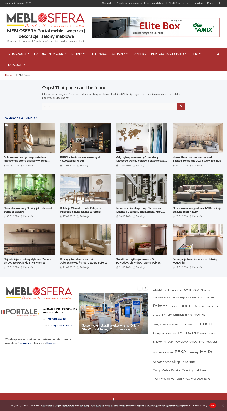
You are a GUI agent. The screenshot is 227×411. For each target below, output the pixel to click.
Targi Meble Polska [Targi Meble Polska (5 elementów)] (166, 370)
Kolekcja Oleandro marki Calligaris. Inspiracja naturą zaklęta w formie (80, 210)
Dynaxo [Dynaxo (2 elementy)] (156, 315)
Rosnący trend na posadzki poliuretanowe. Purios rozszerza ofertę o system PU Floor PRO (84, 263)
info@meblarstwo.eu (62, 325)
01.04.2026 (12, 165)
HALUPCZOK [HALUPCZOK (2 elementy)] (186, 325)
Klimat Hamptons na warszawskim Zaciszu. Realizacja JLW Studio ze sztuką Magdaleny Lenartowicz (197, 161)
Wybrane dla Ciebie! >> (21, 118)
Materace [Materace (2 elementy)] (211, 334)
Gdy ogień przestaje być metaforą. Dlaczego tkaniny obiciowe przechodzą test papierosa (140, 161)
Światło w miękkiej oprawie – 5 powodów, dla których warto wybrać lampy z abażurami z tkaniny (138, 263)
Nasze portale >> (155, 3)
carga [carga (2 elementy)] (182, 298)
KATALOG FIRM (17, 64)
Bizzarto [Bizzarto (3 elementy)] (205, 290)
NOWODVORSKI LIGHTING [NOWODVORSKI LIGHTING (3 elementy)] (189, 341)
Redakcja (28, 165)
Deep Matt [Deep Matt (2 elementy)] (209, 298)
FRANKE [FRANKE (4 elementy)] (199, 314)
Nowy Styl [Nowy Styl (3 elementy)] (211, 341)
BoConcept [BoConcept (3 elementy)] (159, 297)
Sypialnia (118, 53)
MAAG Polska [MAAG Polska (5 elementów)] (196, 333)
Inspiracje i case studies (168, 53)
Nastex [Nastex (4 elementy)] (157, 341)
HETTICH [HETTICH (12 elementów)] (202, 324)
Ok (212, 405)
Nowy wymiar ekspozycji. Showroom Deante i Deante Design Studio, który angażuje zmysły (139, 212)
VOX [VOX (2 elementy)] (187, 379)
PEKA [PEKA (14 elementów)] (180, 351)
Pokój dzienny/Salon (48, 53)
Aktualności (17, 53)
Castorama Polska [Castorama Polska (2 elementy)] (194, 298)
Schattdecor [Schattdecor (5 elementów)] (162, 362)
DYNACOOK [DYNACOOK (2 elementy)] (212, 306)
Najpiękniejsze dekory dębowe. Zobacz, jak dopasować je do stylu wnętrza (28, 261)
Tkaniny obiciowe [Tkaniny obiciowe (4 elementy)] (163, 378)
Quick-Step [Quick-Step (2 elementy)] (193, 352)
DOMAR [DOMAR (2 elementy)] (173, 306)
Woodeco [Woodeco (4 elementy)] (197, 378)
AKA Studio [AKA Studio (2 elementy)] (177, 290)
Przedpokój (98, 53)
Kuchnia (76, 53)
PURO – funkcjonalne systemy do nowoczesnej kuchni (80, 159)
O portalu (107, 3)
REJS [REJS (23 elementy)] (206, 351)
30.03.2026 (12, 216)
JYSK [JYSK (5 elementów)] (181, 333)
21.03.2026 (125, 267)
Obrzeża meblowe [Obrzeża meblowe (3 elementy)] (163, 352)
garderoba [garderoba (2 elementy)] (173, 325)
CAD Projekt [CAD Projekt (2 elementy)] (173, 298)
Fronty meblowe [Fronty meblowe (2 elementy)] (160, 325)
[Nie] (222, 405)
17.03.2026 (181, 267)
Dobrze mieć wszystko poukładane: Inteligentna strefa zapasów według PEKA (25, 161)
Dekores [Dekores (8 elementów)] (160, 306)
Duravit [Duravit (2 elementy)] (201, 306)
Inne (195, 53)
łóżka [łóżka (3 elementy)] (207, 378)
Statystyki (197, 3)
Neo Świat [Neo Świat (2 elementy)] (168, 342)
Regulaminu (24, 343)
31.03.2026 (125, 165)
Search (181, 106)
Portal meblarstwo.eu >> (129, 3)
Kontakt (211, 3)
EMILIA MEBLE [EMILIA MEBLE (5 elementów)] (172, 315)
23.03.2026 (181, 216)
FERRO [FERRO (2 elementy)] (188, 315)
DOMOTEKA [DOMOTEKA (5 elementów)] (187, 306)
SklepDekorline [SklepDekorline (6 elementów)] (183, 362)
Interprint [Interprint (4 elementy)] (159, 333)
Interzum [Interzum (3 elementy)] (171, 333)
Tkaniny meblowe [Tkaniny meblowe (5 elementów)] (194, 370)
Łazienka (139, 53)
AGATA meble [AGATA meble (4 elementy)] (161, 290)
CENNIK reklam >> (178, 3)
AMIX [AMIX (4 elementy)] (187, 290)
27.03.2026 (69, 216)
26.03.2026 (125, 216)
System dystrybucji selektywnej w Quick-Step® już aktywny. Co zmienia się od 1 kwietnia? (110, 329)
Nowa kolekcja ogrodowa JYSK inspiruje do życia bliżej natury (197, 210)
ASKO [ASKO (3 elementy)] (195, 290)
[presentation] (139, 287)
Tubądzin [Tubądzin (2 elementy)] (180, 379)
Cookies (50, 343)
